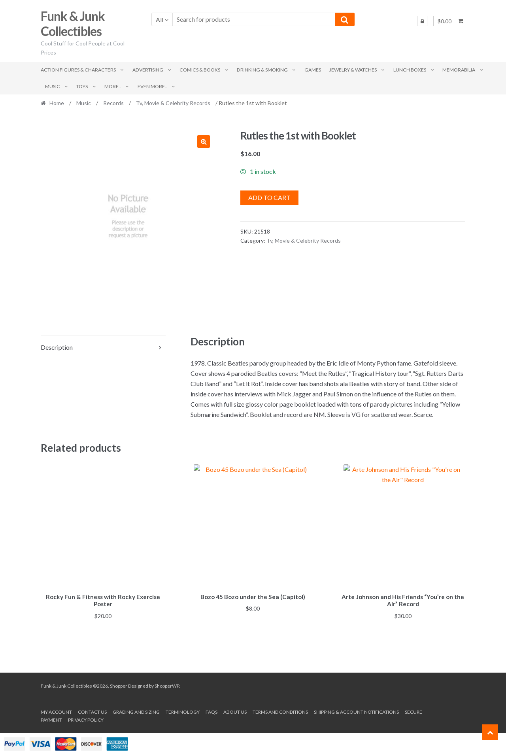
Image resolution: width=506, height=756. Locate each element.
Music (52, 86)
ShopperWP (167, 684)
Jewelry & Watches (353, 70)
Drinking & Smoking (262, 70)
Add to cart (269, 197)
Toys (82, 86)
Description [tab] (57, 347)
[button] (203, 141)
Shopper (118, 684)
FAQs (211, 711)
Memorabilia (458, 70)
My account (56, 711)
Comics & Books (199, 70)
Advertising (147, 70)
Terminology (183, 711)
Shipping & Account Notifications (356, 711)
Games (312, 70)
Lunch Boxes (409, 70)
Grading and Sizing (136, 711)
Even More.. (152, 86)
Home (56, 103)
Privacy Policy (86, 718)
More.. (112, 86)
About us (235, 711)
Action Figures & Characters (78, 70)
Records (113, 103)
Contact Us (92, 711)
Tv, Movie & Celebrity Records (173, 103)
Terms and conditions (280, 711)
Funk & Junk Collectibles (73, 23)
